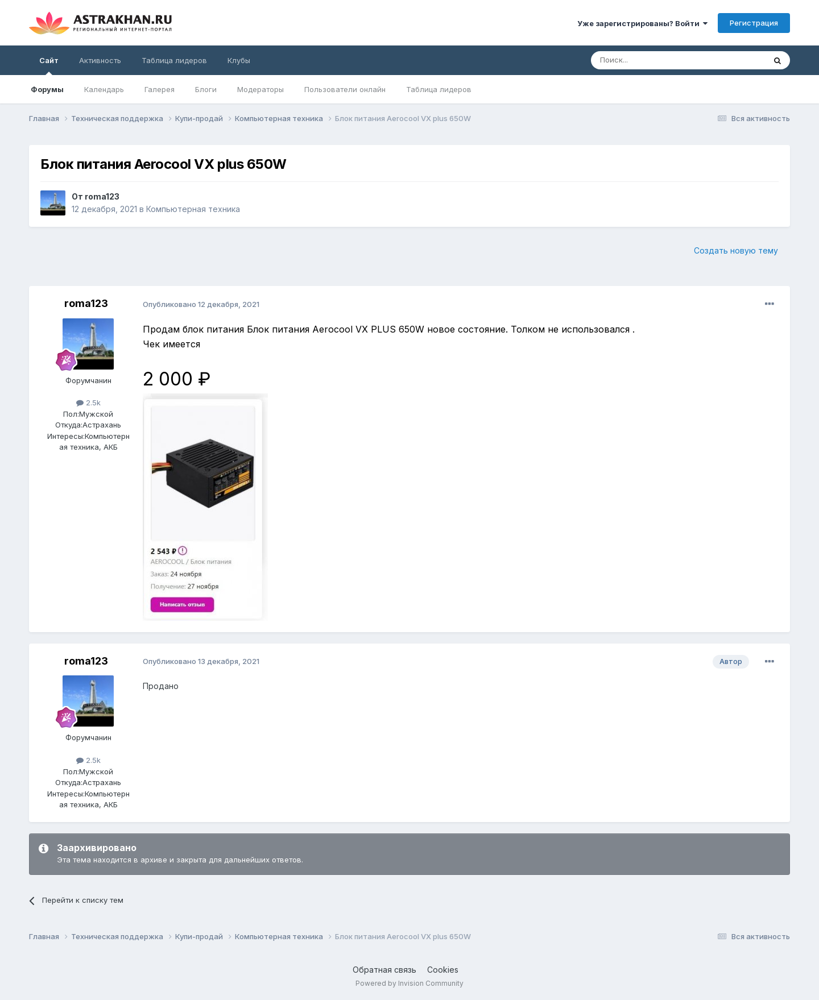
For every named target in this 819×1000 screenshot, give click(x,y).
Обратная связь (384, 969)
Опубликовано (201, 304)
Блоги (206, 89)
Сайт (49, 65)
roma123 (102, 196)
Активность (100, 60)
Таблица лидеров (438, 89)
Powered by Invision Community (409, 983)
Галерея (159, 89)
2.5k (88, 402)
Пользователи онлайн (345, 89)
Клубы (239, 60)
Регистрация (754, 22)
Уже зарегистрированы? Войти (642, 23)
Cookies (442, 969)
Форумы (47, 89)
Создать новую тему (736, 250)
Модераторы (260, 89)
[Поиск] (652, 60)
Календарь (104, 89)
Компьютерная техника (193, 209)
